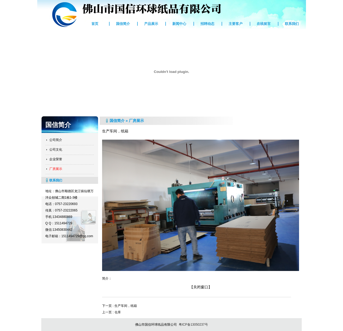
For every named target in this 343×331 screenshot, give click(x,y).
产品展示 (151, 24)
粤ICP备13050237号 (193, 324)
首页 (94, 24)
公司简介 (55, 140)
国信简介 (123, 24)
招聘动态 (207, 24)
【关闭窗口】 (200, 287)
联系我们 (292, 24)
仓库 (117, 312)
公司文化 (55, 149)
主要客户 (236, 24)
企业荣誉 (55, 159)
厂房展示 (55, 169)
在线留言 (264, 24)
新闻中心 (179, 24)
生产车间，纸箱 (125, 306)
